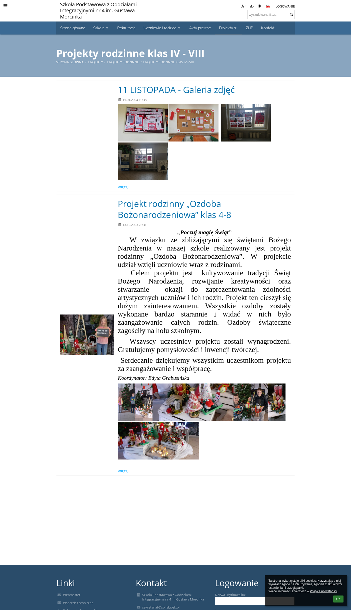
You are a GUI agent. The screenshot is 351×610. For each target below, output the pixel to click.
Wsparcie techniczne (78, 602)
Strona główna (70, 62)
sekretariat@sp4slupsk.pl (161, 607)
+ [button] (243, 6)
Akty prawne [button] (200, 28)
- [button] (252, 6)
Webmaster (71, 594)
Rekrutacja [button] (126, 28)
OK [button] (338, 599)
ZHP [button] (249, 28)
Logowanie (285, 6)
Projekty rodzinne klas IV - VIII (168, 62)
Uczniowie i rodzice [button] (162, 28)
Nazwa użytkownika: (230, 594)
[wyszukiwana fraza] (271, 14)
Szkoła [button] (101, 28)
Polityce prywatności (323, 591)
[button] (268, 6)
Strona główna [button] (72, 28)
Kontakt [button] (267, 28)
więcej (123, 187)
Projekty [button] (228, 28)
